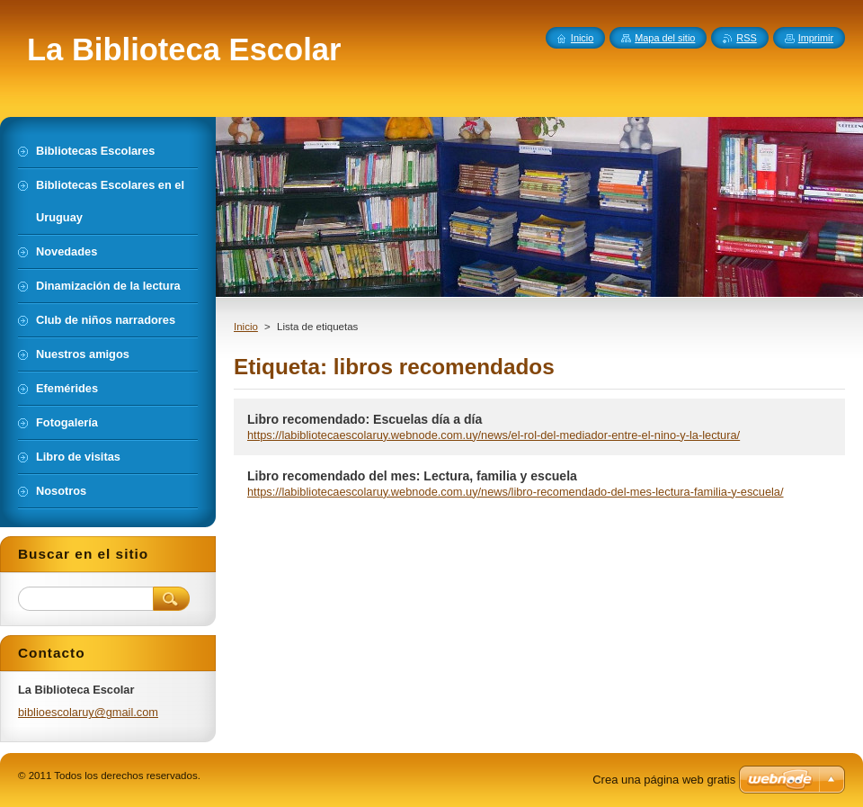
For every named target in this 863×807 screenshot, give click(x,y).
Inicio (246, 326)
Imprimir (815, 37)
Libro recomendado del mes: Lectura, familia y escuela (412, 476)
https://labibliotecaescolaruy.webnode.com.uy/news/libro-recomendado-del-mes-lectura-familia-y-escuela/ (515, 491)
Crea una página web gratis (663, 779)
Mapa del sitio (665, 37)
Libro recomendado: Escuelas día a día (364, 419)
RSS (746, 37)
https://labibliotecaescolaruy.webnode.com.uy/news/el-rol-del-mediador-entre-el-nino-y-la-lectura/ (493, 435)
